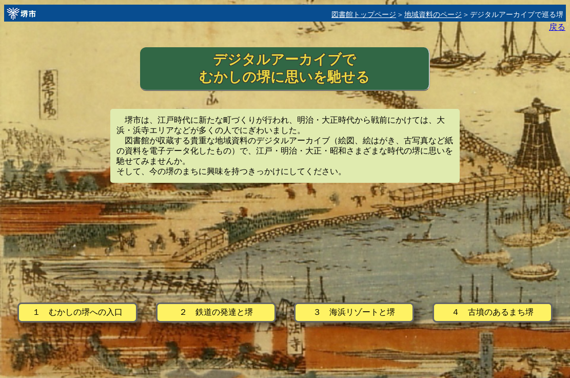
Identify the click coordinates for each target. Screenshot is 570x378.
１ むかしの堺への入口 (77, 312)
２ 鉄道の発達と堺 (216, 312)
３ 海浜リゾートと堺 (354, 312)
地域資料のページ (433, 14)
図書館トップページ (363, 14)
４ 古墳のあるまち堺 (492, 312)
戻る (557, 27)
